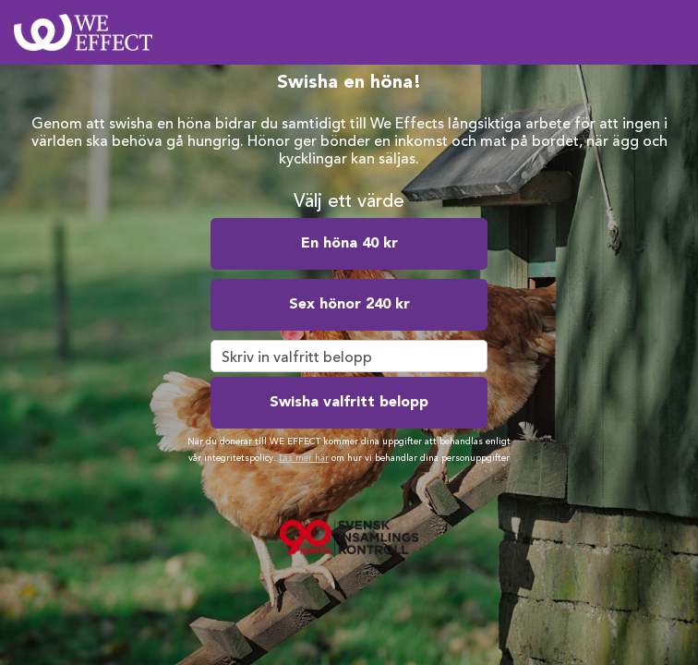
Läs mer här (304, 458)
